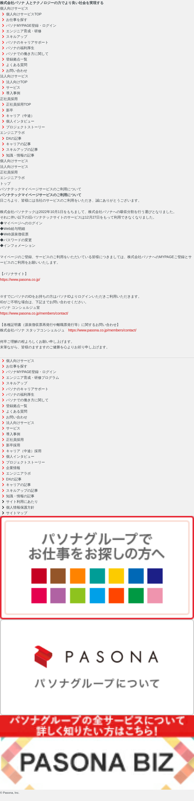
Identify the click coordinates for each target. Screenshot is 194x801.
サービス (13, 87)
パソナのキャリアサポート (27, 42)
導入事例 (13, 93)
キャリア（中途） (20, 116)
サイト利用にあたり (22, 502)
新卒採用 (13, 445)
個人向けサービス (14, 8)
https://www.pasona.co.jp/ (20, 280)
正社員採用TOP (18, 104)
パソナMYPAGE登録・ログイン (31, 25)
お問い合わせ (16, 71)
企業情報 (13, 468)
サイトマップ (16, 513)
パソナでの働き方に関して (27, 54)
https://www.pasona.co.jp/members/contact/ (34, 313)
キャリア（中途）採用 (23, 451)
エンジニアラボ (12, 133)
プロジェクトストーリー (25, 127)
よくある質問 (16, 65)
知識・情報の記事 (20, 155)
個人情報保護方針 (20, 507)
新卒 (9, 110)
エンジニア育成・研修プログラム (32, 378)
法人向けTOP (17, 82)
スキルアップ (16, 37)
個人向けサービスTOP (24, 14)
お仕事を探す (16, 20)
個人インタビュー (20, 121)
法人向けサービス (14, 76)
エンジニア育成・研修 (23, 31)
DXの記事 (13, 138)
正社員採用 (9, 99)
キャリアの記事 (18, 144)
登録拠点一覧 (16, 59)
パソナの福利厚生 (20, 48)
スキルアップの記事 (22, 149)
